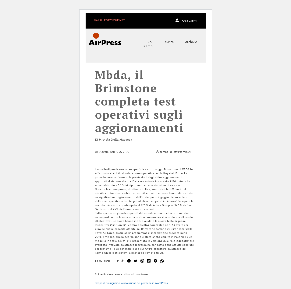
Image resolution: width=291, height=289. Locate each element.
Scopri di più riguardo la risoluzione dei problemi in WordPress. (132, 283)
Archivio (191, 42)
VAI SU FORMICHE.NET (109, 20)
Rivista (169, 42)
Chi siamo (147, 44)
